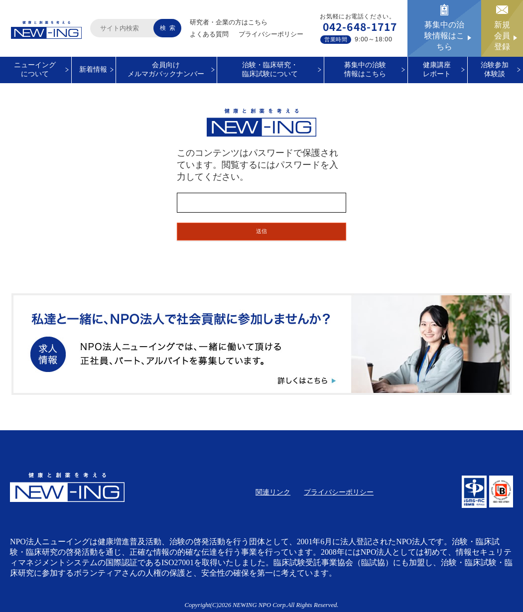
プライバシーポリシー (271, 34)
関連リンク (273, 492)
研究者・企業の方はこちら (228, 22)
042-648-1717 (360, 26)
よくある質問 (209, 34)
